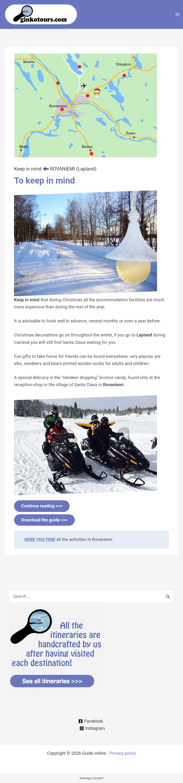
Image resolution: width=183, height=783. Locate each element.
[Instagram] (92, 728)
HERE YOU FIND (39, 539)
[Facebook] (91, 721)
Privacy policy (122, 753)
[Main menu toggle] (177, 14)
